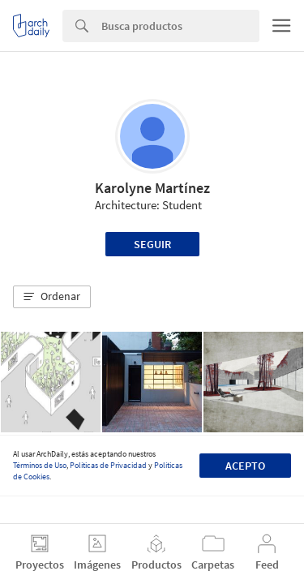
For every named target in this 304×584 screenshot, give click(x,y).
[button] (52, 297)
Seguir (152, 244)
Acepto (245, 465)
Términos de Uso (39, 465)
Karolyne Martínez (152, 187)
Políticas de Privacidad (108, 465)
